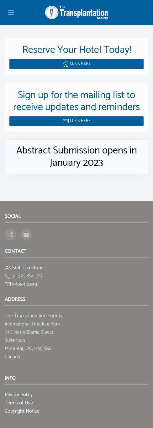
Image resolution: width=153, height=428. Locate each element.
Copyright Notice (22, 411)
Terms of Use (19, 403)
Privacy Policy (19, 395)
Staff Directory (27, 268)
